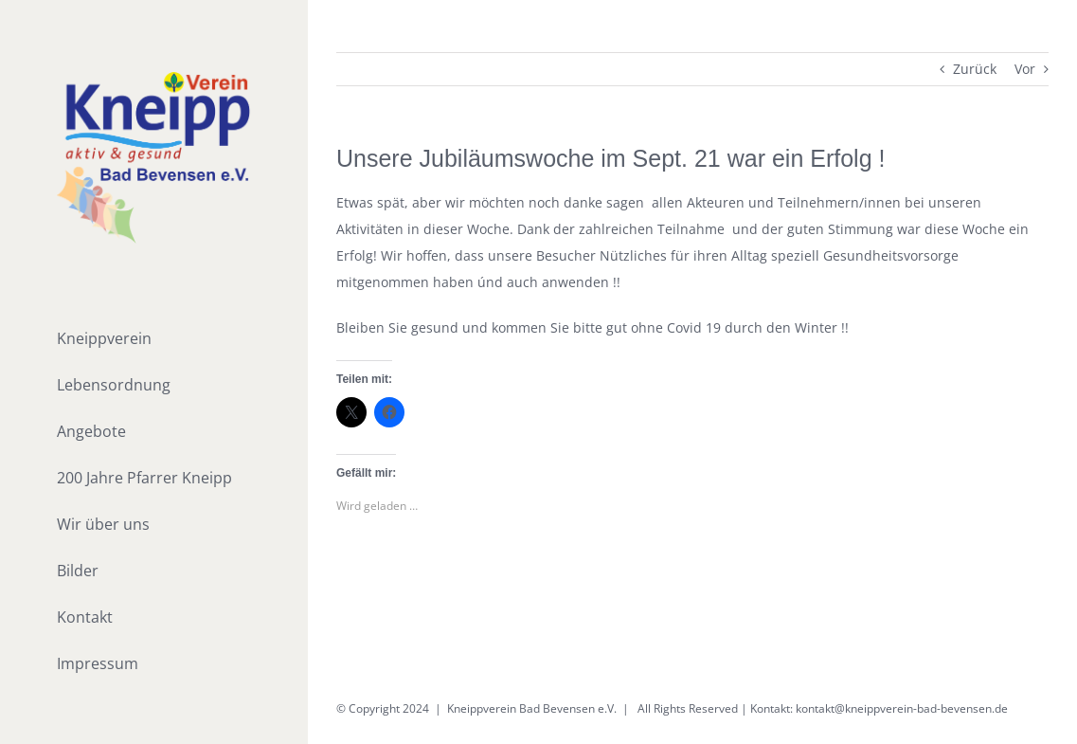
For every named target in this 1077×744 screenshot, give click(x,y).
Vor (1024, 69)
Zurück (974, 69)
